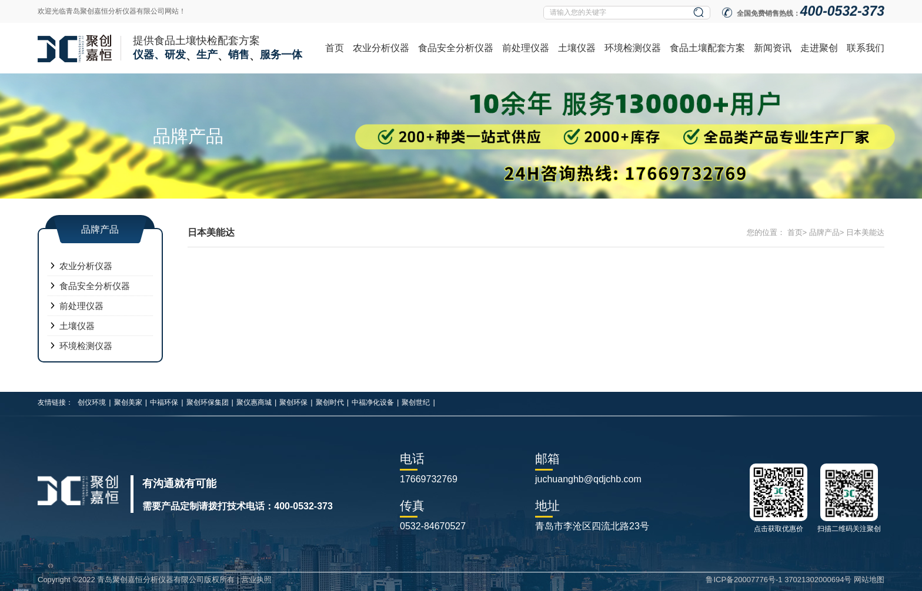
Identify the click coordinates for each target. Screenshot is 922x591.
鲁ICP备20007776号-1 (744, 579)
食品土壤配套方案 (707, 48)
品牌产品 (824, 232)
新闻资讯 (772, 48)
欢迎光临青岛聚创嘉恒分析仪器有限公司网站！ (112, 11)
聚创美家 (128, 402)
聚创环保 (293, 402)
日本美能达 (865, 232)
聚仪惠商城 (254, 402)
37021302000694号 (817, 579)
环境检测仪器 (632, 48)
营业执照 (256, 579)
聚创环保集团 (207, 402)
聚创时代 (330, 402)
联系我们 (865, 48)
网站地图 (869, 579)
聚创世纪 (416, 402)
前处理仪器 (525, 48)
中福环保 (164, 402)
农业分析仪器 (381, 48)
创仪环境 (92, 402)
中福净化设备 (373, 402)
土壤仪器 (577, 48)
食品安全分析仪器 (455, 48)
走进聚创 (819, 48)
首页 (334, 48)
